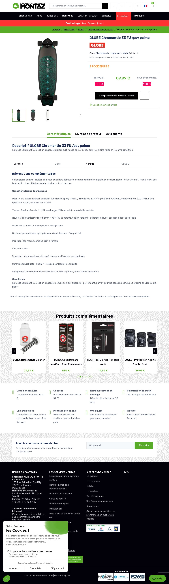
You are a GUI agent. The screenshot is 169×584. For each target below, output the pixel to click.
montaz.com (23, 519)
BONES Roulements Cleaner (29, 359)
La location (92, 491)
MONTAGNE (67, 16)
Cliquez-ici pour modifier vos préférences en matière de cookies (100, 515)
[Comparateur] (130, 6)
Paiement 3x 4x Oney (60, 493)
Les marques (93, 481)
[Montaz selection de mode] (138, 6)
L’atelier (90, 486)
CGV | (27, 575)
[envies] (122, 6)
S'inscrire (144, 445)
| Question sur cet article (103, 105)
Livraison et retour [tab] (88, 134)
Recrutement (93, 506)
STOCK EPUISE (99, 66)
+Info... (133, 53)
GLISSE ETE (52, 16)
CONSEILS (106, 16)
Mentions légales (62, 575)
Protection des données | (42, 575)
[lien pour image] (47, 72)
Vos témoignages (95, 496)
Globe (92, 53)
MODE (39, 16)
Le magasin (92, 476)
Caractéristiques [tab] (59, 134)
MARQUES (139, 16)
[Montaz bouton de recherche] (105, 6)
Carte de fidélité (57, 498)
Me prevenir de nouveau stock (116, 95)
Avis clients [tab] (114, 134)
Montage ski (55, 508)
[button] (114, 6)
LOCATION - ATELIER (87, 16)
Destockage (122, 16)
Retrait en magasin (59, 503)
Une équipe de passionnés (99, 501)
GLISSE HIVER (25, 16)
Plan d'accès (18, 488)
